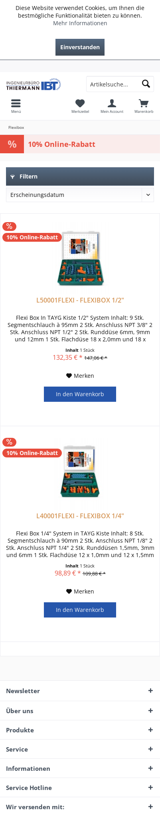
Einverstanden (80, 47)
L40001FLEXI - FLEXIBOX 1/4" (80, 516)
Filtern (24, 176)
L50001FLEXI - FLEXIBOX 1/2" (80, 300)
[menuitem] (80, 66)
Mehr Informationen (80, 23)
